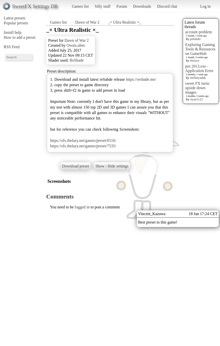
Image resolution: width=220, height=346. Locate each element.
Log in (205, 6)
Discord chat (167, 6)
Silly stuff (102, 6)
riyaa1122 (196, 99)
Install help (13, 32)
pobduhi (195, 39)
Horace (194, 60)
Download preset (75, 166)
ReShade (77, 60)
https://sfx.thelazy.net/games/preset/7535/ (83, 146)
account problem (198, 32)
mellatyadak (198, 77)
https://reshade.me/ (141, 79)
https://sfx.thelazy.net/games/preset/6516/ (83, 140)
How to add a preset (20, 37)
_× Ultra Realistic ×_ (125, 22)
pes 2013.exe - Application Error (199, 68)
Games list (80, 6)
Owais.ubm (76, 45)
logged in (82, 207)
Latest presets (15, 18)
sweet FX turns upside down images (197, 87)
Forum (121, 6)
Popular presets (16, 23)
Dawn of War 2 (87, 22)
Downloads (142, 6)
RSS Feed (12, 47)
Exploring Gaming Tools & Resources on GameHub (200, 49)
